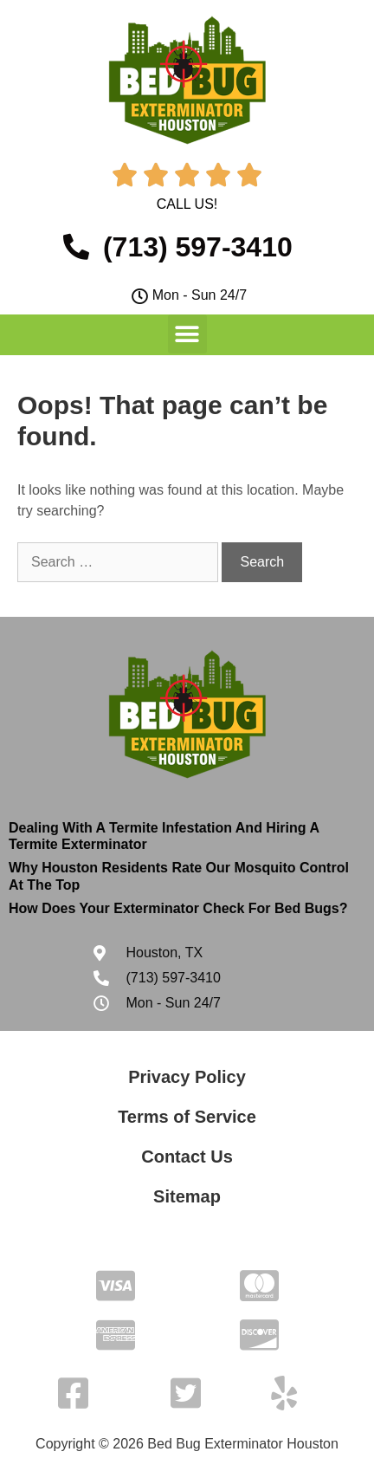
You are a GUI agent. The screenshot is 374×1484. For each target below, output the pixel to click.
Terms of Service (187, 1116)
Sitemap (187, 1196)
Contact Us (187, 1156)
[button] (187, 333)
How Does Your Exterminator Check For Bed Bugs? (178, 908)
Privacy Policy (187, 1076)
